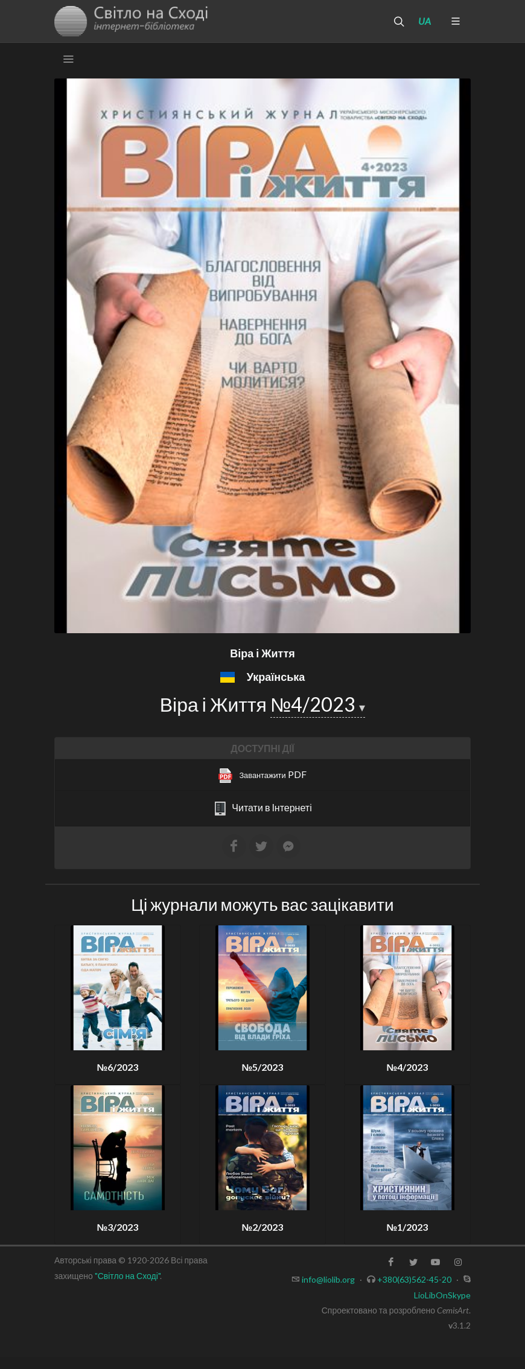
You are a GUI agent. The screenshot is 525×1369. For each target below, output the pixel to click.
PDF (262, 775)
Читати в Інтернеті (262, 809)
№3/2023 (118, 1227)
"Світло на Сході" (127, 1276)
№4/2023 (314, 704)
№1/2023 (407, 1227)
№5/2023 (263, 1067)
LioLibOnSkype (442, 1295)
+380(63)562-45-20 (414, 1279)
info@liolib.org (328, 1279)
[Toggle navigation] (68, 59)
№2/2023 (263, 1227)
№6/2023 (118, 1067)
